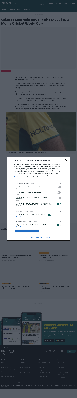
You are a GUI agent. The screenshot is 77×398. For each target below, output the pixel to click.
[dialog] (38, 199)
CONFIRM (27, 230)
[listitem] (38, 183)
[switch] (59, 187)
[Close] (66, 160)
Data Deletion (29, 237)
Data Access (38, 237)
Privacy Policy (47, 237)
